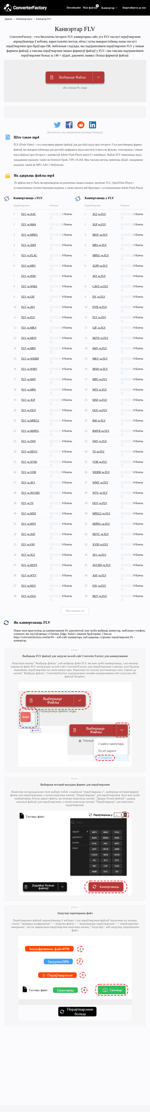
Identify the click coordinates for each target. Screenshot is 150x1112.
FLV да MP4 (28, 348)
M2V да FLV (99, 596)
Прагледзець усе (74, 610)
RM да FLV (98, 420)
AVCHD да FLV (101, 565)
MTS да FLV (99, 389)
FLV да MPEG (29, 234)
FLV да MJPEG (30, 430)
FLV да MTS (28, 523)
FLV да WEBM (30, 358)
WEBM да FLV (101, 472)
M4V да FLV (99, 348)
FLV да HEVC (29, 451)
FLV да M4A (28, 224)
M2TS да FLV (100, 338)
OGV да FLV (99, 503)
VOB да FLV (99, 461)
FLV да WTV (28, 575)
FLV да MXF (28, 513)
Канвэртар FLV (43, 19)
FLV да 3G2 (28, 554)
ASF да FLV (99, 575)
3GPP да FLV (100, 265)
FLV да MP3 (28, 265)
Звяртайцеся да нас (134, 7)
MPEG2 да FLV (101, 513)
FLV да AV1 (28, 482)
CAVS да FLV (100, 286)
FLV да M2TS (29, 565)
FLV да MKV (29, 327)
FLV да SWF (28, 441)
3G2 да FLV (99, 214)
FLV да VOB (28, 472)
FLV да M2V (28, 585)
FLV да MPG (28, 389)
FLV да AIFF (28, 245)
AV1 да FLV (99, 554)
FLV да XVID (29, 461)
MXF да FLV (99, 400)
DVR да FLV (99, 307)
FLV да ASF (28, 534)
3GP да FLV (99, 224)
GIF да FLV (99, 327)
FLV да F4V (28, 544)
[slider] (55, 214)
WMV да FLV (100, 482)
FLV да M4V (28, 379)
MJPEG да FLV (101, 523)
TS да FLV (98, 451)
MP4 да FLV (99, 245)
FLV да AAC (28, 214)
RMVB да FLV (100, 430)
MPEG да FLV (100, 255)
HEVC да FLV (100, 534)
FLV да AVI (28, 307)
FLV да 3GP (28, 400)
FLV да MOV (29, 338)
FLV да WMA (29, 286)
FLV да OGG (28, 596)
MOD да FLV (100, 369)
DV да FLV (98, 296)
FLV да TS (27, 503)
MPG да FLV (99, 379)
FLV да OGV (28, 410)
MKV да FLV (100, 358)
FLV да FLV (28, 317)
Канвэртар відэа (24, 19)
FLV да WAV (28, 276)
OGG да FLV (99, 410)
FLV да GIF (28, 296)
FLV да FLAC (29, 255)
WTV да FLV (99, 492)
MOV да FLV (100, 234)
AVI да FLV (99, 276)
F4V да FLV (99, 585)
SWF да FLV (99, 441)
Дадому (8, 19)
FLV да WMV (29, 369)
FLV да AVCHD (30, 492)
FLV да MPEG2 (30, 420)
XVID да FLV (100, 544)
